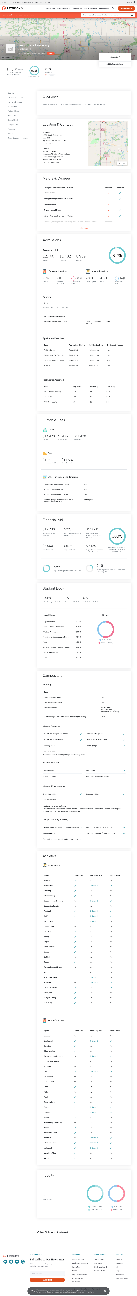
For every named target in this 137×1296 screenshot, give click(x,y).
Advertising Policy (121, 1278)
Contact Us (119, 1263)
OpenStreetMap (121, 19)
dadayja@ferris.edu (55, 157)
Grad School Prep (63, 8)
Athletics (11, 129)
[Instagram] (23, 1262)
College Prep (50, 8)
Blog (4, 2)
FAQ (36, 2)
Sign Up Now (126, 8)
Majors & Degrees (15, 102)
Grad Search (98, 1263)
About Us (118, 1259)
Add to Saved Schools (115, 64)
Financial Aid (13, 115)
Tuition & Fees (13, 111)
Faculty (10, 133)
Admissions (12, 106)
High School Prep (90, 8)
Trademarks (119, 1275)
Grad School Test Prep (80, 1263)
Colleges (12, 15)
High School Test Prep (79, 1275)
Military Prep (104, 8)
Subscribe (47, 1280)
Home (4, 15)
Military (74, 1271)
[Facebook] (11, 1262)
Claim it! (50, 53)
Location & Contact (15, 97)
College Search (99, 1259)
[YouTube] (17, 1262)
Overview (11, 93)
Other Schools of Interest (18, 138)
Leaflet (109, 19)
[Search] (113, 8)
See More (84, 228)
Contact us (45, 2)
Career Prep (77, 8)
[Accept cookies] (103, 1291)
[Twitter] (5, 1262)
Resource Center (99, 1271)
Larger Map (6, 57)
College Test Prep (78, 1259)
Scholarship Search (100, 1267)
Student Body (13, 120)
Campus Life (13, 124)
